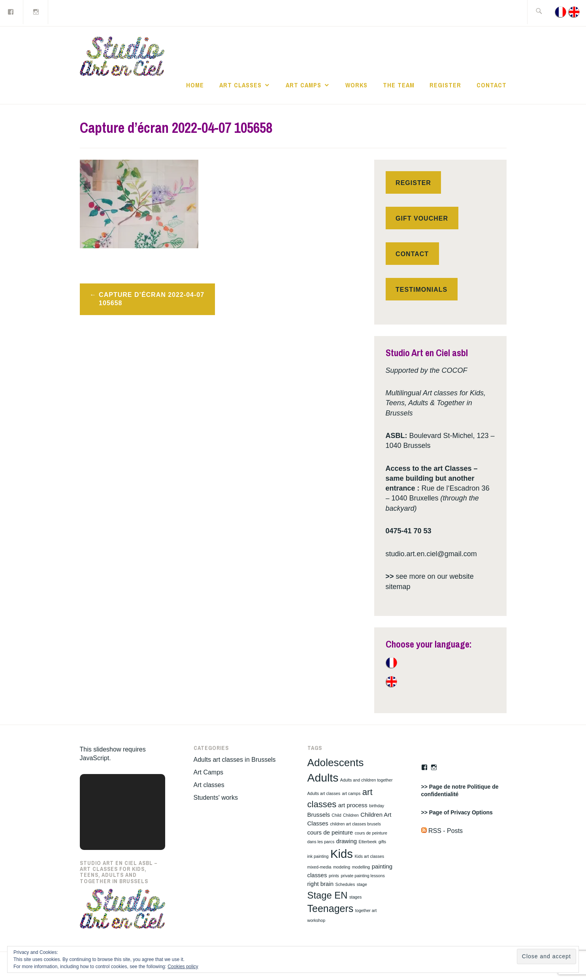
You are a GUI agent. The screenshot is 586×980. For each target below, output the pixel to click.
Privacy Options (471, 812)
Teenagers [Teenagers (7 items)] (330, 908)
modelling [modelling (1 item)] (361, 867)
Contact (492, 85)
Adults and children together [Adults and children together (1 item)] (366, 780)
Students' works (216, 797)
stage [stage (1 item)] (362, 884)
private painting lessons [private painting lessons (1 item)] (362, 875)
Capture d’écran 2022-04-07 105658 (151, 298)
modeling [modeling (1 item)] (341, 867)
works (356, 85)
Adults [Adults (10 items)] (323, 777)
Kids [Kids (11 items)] (341, 853)
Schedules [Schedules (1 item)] (345, 884)
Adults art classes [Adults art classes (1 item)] (324, 793)
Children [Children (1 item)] (351, 815)
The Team (399, 85)
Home (195, 85)
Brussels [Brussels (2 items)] (318, 814)
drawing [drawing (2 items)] (346, 841)
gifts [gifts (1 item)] (382, 841)
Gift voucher (422, 218)
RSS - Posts (442, 830)
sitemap (398, 587)
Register (445, 85)
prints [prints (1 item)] (334, 875)
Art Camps (303, 85)
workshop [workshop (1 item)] (316, 920)
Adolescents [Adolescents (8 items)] (335, 763)
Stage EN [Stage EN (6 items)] (327, 895)
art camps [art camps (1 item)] (351, 793)
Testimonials (421, 289)
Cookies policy (183, 966)
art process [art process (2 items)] (352, 805)
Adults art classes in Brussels (235, 759)
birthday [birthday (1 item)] (376, 805)
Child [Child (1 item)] (336, 815)
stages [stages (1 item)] (355, 897)
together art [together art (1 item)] (366, 910)
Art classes (240, 85)
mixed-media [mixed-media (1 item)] (319, 867)
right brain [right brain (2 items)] (320, 883)
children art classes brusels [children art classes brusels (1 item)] (355, 823)
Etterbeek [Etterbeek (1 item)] (368, 841)
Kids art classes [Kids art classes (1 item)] (369, 856)
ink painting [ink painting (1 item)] (318, 856)
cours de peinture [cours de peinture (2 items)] (330, 832)
